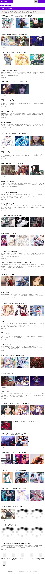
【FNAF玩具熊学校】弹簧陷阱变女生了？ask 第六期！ (15, 403)
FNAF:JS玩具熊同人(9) (7, 373)
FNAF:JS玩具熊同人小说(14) (8, 233)
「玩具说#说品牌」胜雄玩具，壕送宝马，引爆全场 (14, 52)
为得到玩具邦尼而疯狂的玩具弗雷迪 (10, 70)
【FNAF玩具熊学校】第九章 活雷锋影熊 (11, 506)
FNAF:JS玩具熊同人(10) (7, 274)
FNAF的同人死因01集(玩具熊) (9, 251)
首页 (2, 5)
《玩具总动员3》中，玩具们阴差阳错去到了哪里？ (14, 434)
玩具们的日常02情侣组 (7, 122)
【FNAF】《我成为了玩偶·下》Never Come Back (14, 525)
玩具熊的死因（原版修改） (8, 181)
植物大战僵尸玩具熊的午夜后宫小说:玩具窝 (24, 421)
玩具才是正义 (4, 321)
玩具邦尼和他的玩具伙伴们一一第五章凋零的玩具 (14, 82)
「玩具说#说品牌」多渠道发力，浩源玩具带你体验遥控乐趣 (16, 16)
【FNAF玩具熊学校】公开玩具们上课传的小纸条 (13, 303)
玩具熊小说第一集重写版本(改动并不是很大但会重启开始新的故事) (18, 262)
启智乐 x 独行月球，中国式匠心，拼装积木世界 (13, 133)
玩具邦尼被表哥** (5, 292)
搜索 (36, 1)
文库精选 (8, 5)
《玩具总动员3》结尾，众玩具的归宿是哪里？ (13, 355)
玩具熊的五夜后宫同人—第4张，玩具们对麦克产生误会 (15, 543)
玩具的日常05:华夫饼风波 (7, 100)
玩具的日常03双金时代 (7, 111)
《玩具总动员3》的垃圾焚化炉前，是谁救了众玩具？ (15, 452)
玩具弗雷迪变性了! (6, 333)
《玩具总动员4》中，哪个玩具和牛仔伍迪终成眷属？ (15, 488)
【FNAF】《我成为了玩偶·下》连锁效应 (11, 215)
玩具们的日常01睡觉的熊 (7, 204)
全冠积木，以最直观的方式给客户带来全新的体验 (14, 34)
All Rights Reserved (26, 571)
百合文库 (6, 1)
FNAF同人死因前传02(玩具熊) (9, 192)
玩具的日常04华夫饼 (6, 152)
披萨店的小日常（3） (6, 392)
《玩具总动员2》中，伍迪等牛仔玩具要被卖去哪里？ (15, 470)
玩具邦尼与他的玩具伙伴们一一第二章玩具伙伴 (13, 163)
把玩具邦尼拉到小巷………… (8, 344)
